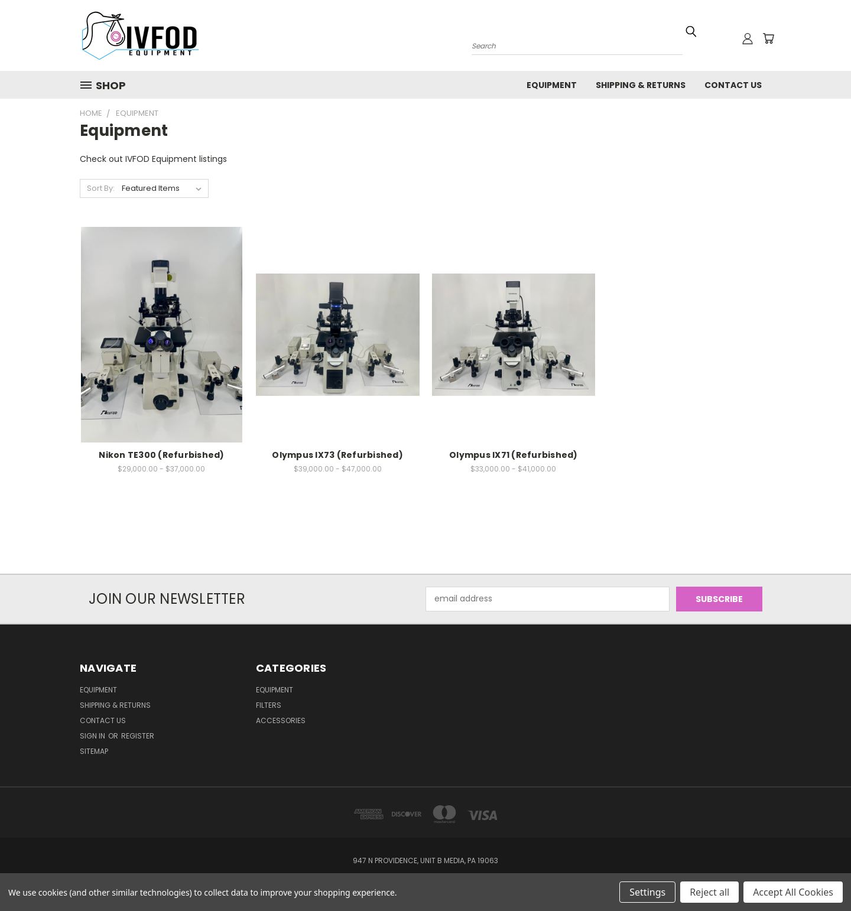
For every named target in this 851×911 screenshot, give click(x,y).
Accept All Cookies (793, 892)
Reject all (709, 892)
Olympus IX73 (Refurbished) (337, 455)
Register (137, 736)
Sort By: (101, 188)
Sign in (93, 736)
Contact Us (733, 85)
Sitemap (94, 751)
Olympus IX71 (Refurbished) (513, 455)
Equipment (552, 85)
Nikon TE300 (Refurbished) (161, 455)
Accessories (281, 720)
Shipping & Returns (641, 85)
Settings (647, 892)
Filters (268, 705)
